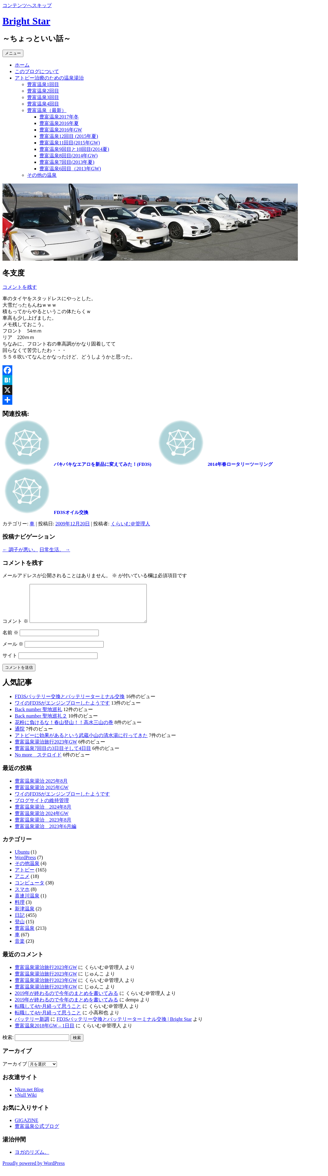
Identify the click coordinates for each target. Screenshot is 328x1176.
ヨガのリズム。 (32, 1159)
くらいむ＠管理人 (130, 523)
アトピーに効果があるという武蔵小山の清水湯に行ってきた (81, 742)
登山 (20, 929)
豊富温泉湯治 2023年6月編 (45, 833)
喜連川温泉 (27, 903)
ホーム (22, 65)
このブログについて (37, 71)
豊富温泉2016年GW (60, 129)
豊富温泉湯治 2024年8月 (43, 814)
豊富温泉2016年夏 (59, 123)
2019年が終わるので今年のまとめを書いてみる (66, 1000)
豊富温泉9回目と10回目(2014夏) (74, 149)
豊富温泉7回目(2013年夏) (66, 162)
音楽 (20, 948)
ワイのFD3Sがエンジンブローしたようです (62, 710)
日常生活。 (54, 549)
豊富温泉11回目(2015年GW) (69, 142)
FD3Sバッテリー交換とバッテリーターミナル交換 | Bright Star (124, 1026)
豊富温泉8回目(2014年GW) (68, 155)
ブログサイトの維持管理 (42, 807)
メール (12, 651)
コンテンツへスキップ (27, 5)
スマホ (22, 896)
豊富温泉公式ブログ (37, 1133)
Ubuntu (22, 859)
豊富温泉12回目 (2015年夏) (68, 136)
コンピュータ (29, 890)
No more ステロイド (38, 762)
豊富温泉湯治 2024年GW (42, 820)
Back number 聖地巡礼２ (41, 723)
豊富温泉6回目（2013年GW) (70, 168)
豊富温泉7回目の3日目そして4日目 (53, 755)
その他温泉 (27, 870)
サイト (9, 662)
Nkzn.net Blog (29, 1096)
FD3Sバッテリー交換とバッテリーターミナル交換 (70, 703)
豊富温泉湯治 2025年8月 (41, 788)
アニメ (22, 883)
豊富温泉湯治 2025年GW (42, 794)
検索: (8, 1044)
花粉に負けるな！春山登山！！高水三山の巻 (64, 729)
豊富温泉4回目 (43, 103)
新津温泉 (24, 916)
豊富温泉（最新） (46, 110)
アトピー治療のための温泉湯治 (49, 78)
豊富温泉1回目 (43, 84)
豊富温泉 (24, 935)
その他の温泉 (42, 175)
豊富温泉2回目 (43, 90)
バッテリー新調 (32, 1026)
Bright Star (26, 21)
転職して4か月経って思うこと (48, 1013)
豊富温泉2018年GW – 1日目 (44, 1033)
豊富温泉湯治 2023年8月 (43, 827)
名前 (10, 640)
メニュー (13, 53)
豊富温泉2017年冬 (59, 116)
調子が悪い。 (20, 549)
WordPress (25, 865)
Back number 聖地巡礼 (38, 716)
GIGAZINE (26, 1127)
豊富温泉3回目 (43, 97)
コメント (15, 628)
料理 (20, 909)
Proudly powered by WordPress (33, 1170)
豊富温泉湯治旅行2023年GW (46, 749)
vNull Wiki (26, 1102)
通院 (20, 736)
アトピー (24, 877)
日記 (20, 922)
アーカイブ (14, 1071)
